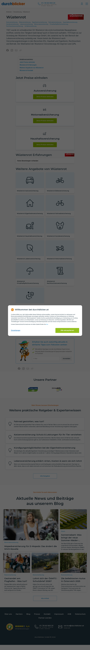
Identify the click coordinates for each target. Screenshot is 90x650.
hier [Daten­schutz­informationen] (47, 324)
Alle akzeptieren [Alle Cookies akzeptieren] (67, 330)
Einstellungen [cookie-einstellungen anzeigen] (15, 330)
